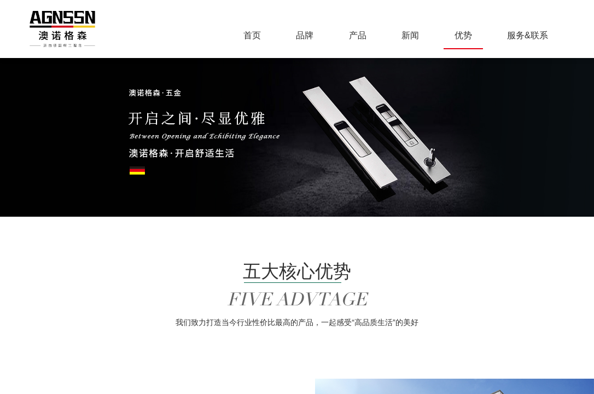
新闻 (410, 35)
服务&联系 (527, 35)
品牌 (304, 35)
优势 (463, 35)
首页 (252, 35)
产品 (357, 35)
